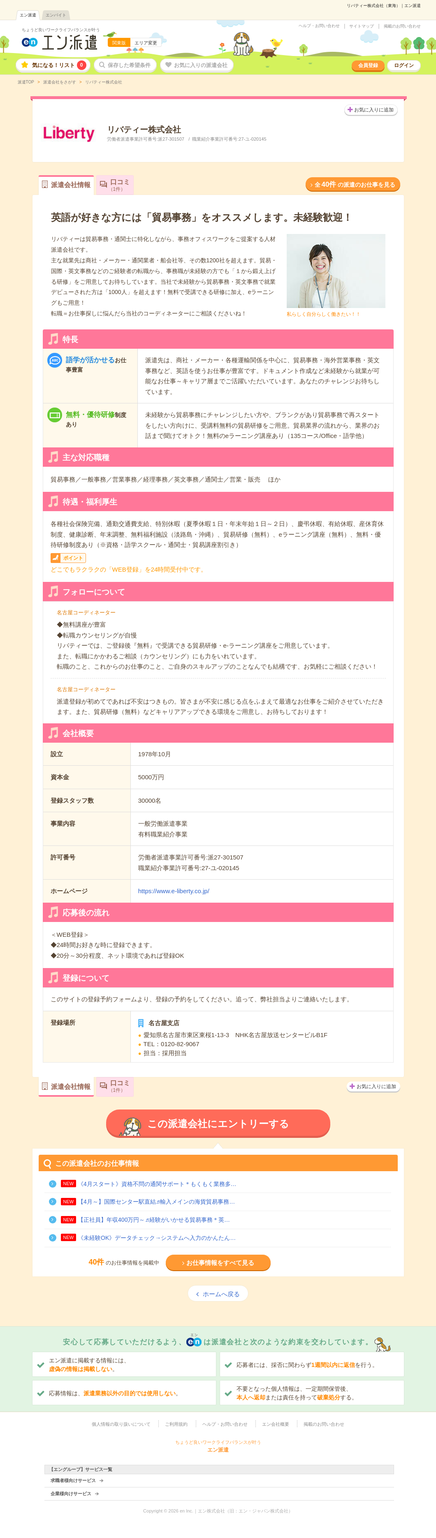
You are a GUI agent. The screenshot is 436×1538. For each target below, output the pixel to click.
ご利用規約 (176, 1424)
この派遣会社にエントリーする (218, 1123)
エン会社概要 (275, 1424)
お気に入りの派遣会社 (200, 65)
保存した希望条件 (129, 65)
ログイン (404, 65)
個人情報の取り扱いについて (121, 1424)
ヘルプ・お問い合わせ (319, 26)
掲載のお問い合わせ (402, 26)
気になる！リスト (59, 65)
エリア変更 (146, 42)
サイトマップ (361, 26)
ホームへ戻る (221, 1293)
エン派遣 (28, 15)
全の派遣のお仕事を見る (355, 184)
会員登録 (368, 65)
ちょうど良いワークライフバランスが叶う (61, 30)
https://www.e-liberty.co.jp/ (173, 890)
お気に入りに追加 (374, 110)
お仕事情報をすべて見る (220, 1262)
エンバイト (56, 15)
